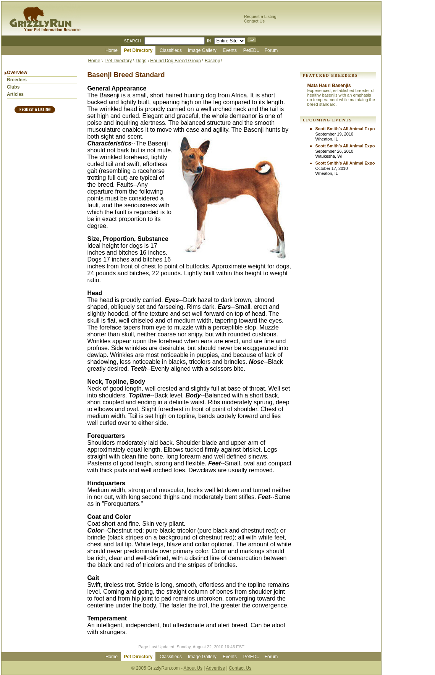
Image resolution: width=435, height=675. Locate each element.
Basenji (212, 60)
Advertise (215, 668)
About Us (193, 668)
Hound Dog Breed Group (175, 60)
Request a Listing (260, 16)
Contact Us (254, 21)
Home (94, 60)
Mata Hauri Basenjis (329, 85)
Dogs (141, 60)
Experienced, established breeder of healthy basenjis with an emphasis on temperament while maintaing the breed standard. (341, 97)
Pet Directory (118, 60)
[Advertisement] (42, 235)
